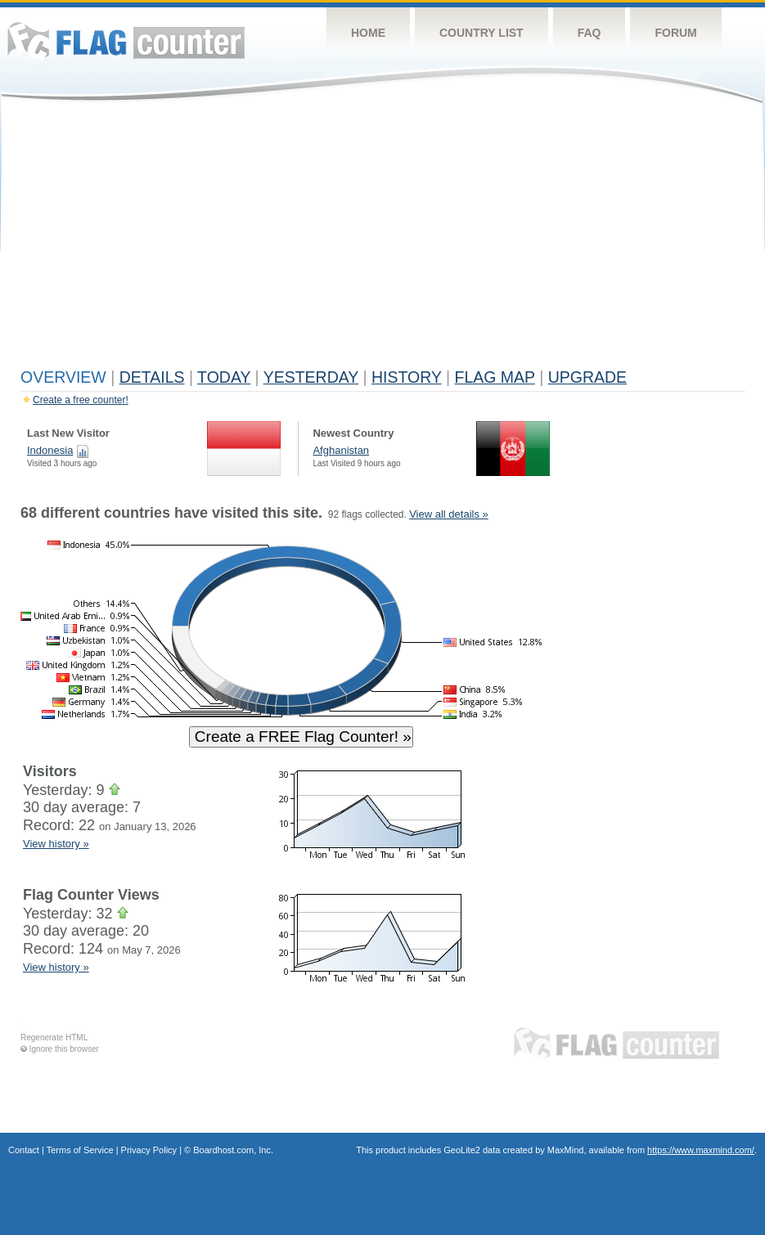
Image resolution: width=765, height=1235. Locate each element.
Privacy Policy (149, 1150)
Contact (23, 1150)
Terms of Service (80, 1150)
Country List (481, 32)
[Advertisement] (382, 238)
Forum (675, 32)
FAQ (589, 32)
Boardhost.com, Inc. (233, 1150)
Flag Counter (126, 40)
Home (368, 32)
